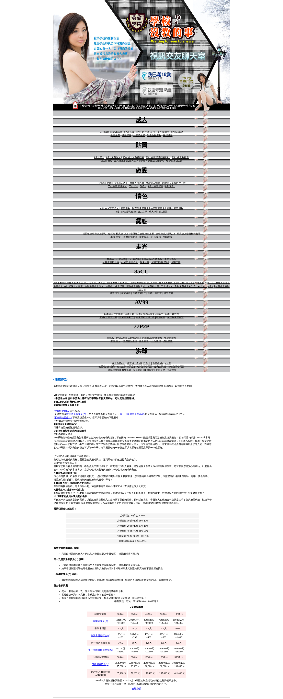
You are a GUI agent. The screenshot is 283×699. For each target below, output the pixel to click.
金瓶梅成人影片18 (165, 233)
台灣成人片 (119, 183)
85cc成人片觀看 (180, 157)
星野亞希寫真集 (140, 208)
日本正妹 (129, 314)
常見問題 (137, 370)
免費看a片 (158, 363)
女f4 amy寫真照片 (109, 208)
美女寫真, (144, 237)
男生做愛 (168, 293)
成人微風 (119, 160)
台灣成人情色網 (135, 183)
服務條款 (126, 370)
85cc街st (133, 186)
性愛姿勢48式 (126, 317)
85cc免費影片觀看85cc (158, 157)
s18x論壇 (156, 237)
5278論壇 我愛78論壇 (111, 132)
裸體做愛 (168, 135)
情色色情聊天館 (176, 366)
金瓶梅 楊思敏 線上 (118, 233)
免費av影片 (170, 259)
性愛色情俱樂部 (107, 366)
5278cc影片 (177, 132)
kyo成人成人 (132, 160)
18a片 (147, 363)
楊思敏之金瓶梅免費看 (188, 233)
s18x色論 (168, 237)
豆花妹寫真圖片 (175, 208)
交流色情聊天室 (125, 366)
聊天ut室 (144, 262)
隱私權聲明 (114, 370)
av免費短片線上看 (145, 317)
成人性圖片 (106, 160)
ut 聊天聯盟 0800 (160, 262)
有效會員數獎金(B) (76, 414)
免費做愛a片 (139, 293)
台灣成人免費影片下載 (174, 183)
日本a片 (158, 314)
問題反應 (160, 370)
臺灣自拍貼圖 (130, 237)
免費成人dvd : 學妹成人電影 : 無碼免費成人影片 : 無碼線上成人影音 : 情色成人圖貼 (97, 286)
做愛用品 (114, 293)
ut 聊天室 (175, 262)
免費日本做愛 (155, 293)
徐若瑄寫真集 (158, 208)
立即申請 (136, 688)
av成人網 (121, 259)
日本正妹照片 (172, 314)
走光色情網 (160, 366)
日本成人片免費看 (113, 314)
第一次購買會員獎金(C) (132, 414)
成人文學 (142, 211)
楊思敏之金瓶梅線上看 (142, 233)
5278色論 (129, 132)
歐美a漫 (160, 317)
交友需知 (171, 370)
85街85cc (170, 186)
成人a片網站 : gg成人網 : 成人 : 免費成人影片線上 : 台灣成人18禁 (193, 283)
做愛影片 (126, 135)
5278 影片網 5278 (145, 132)
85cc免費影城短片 (117, 186)
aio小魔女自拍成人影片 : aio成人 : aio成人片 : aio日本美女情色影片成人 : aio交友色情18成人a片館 (105, 283)
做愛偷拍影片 (154, 135)
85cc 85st (99, 157)
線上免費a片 (118, 363)
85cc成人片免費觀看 (133, 157)
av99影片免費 (128, 211)
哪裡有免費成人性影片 (152, 160)
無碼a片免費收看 (108, 317)
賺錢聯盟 (149, 370)
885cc (143, 186)
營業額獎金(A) (62, 410)
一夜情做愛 (139, 135)
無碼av (110, 259)
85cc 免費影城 (155, 186)
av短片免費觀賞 (175, 317)
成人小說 (153, 211)
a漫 (117, 211)
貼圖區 (163, 211)
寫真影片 (125, 208)
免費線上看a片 (134, 363)
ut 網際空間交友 (129, 262)
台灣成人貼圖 (104, 183)
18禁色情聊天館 (143, 366)
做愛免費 (115, 135)
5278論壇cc (163, 132)
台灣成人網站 (153, 183)
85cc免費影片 (113, 157)
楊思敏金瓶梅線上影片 (94, 233)
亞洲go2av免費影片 (152, 259)
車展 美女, (115, 237)
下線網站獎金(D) (63, 417)
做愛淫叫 (126, 293)
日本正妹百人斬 (144, 314)
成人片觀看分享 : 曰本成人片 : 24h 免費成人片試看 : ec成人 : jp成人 (177, 286)
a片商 (168, 363)
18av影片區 (134, 259)
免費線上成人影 (174, 160)
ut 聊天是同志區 (111, 262)
